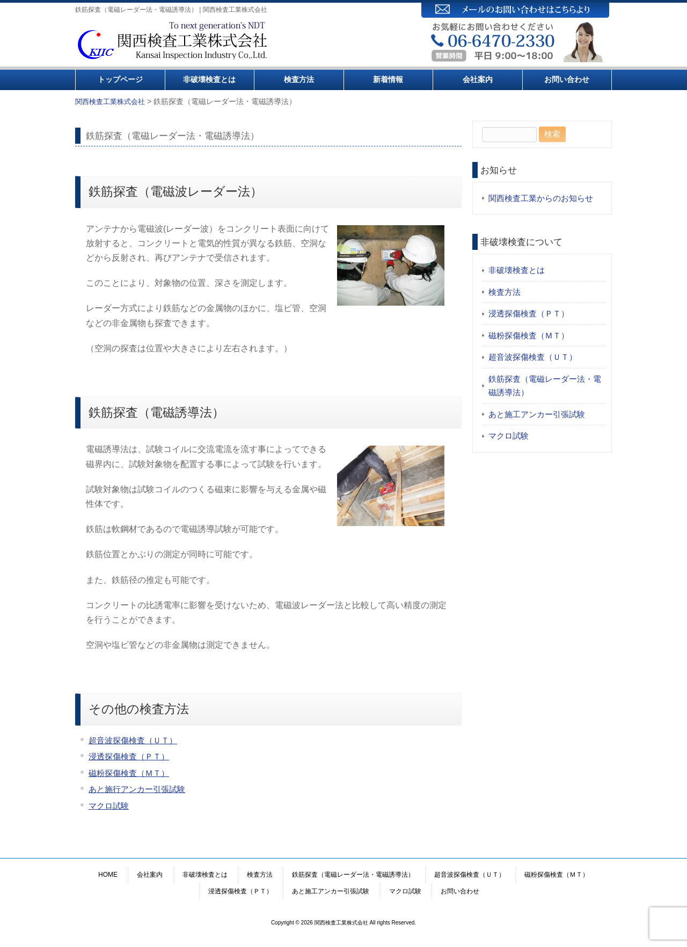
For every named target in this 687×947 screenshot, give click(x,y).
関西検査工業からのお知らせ (540, 198)
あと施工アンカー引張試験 (536, 414)
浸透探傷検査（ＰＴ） (129, 756)
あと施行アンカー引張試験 (137, 789)
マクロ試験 (109, 805)
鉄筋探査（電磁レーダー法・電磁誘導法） (544, 385)
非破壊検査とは (209, 80)
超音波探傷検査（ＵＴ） (133, 740)
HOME (108, 874)
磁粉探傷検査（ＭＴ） (129, 773)
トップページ (120, 80)
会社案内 (478, 80)
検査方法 (299, 80)
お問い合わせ (566, 80)
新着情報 (388, 80)
